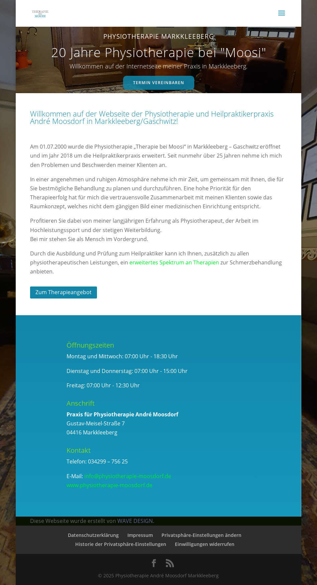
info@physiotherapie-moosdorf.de (127, 476)
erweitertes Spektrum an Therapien (174, 262)
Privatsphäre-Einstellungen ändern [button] (201, 535)
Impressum (140, 535)
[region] (158, 59)
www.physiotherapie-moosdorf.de (109, 485)
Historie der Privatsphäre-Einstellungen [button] (120, 544)
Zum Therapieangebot (63, 292)
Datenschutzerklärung (93, 535)
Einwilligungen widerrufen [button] (204, 544)
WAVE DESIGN (135, 521)
